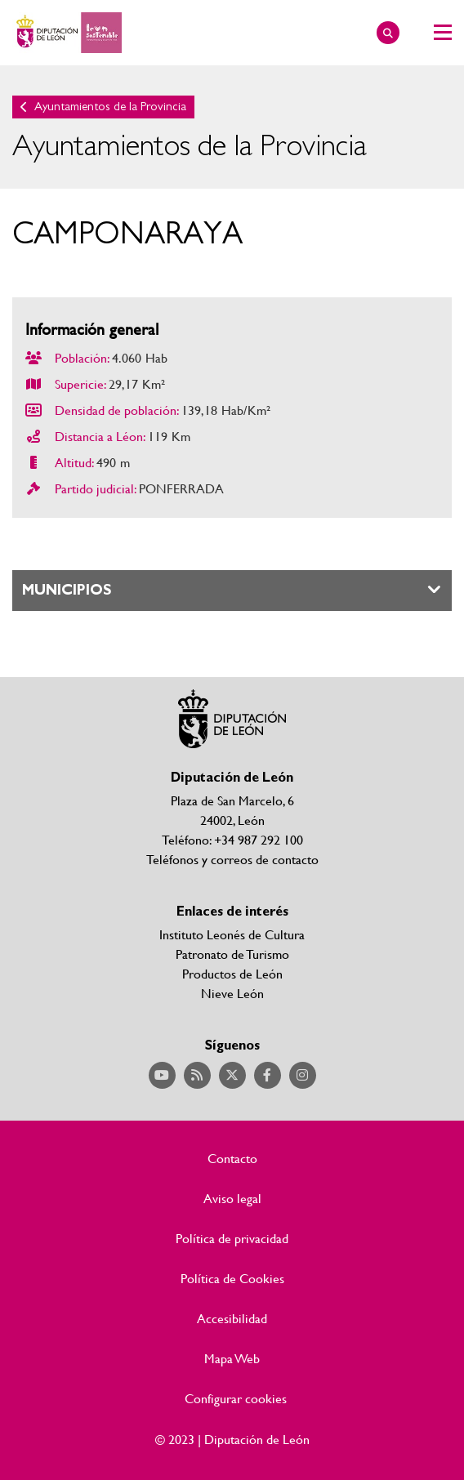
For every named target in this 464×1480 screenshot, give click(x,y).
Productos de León (232, 973)
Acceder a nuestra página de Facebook (267, 1075)
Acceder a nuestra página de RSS (197, 1075)
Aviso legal (232, 1198)
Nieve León (232, 992)
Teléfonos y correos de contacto (232, 858)
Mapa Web (232, 1358)
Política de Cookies (232, 1278)
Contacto (232, 1158)
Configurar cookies (236, 1398)
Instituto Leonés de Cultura (232, 934)
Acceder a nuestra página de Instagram (302, 1075)
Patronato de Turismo (232, 953)
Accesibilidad (232, 1318)
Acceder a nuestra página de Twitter (232, 1075)
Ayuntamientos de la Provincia (110, 106)
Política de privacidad (232, 1238)
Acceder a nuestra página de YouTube (162, 1075)
